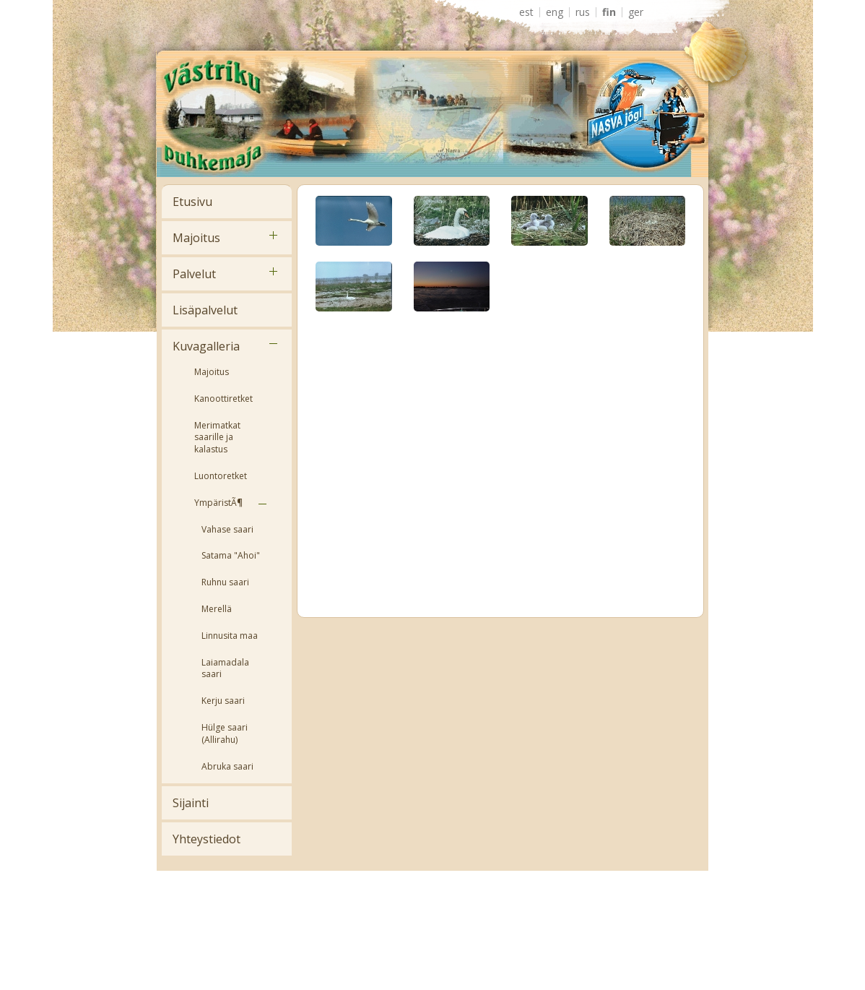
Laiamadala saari (225, 668)
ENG (554, 12)
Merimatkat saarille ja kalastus (217, 437)
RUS (582, 12)
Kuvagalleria (206, 346)
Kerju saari (223, 700)
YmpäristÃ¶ (218, 502)
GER (635, 12)
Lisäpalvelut (205, 310)
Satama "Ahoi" (230, 555)
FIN (609, 12)
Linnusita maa (229, 635)
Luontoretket (220, 476)
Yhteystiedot (206, 839)
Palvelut (194, 274)
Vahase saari (227, 529)
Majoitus (196, 238)
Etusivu (192, 202)
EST (526, 12)
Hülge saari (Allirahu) (224, 733)
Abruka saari (227, 766)
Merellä (216, 609)
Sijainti (191, 803)
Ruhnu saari (225, 582)
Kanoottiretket (223, 398)
